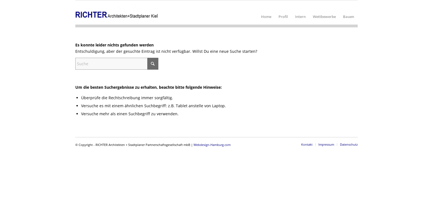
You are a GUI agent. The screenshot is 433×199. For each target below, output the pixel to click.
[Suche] (116, 64)
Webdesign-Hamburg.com (212, 145)
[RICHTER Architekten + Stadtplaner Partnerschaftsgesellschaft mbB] (116, 12)
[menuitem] (266, 12)
